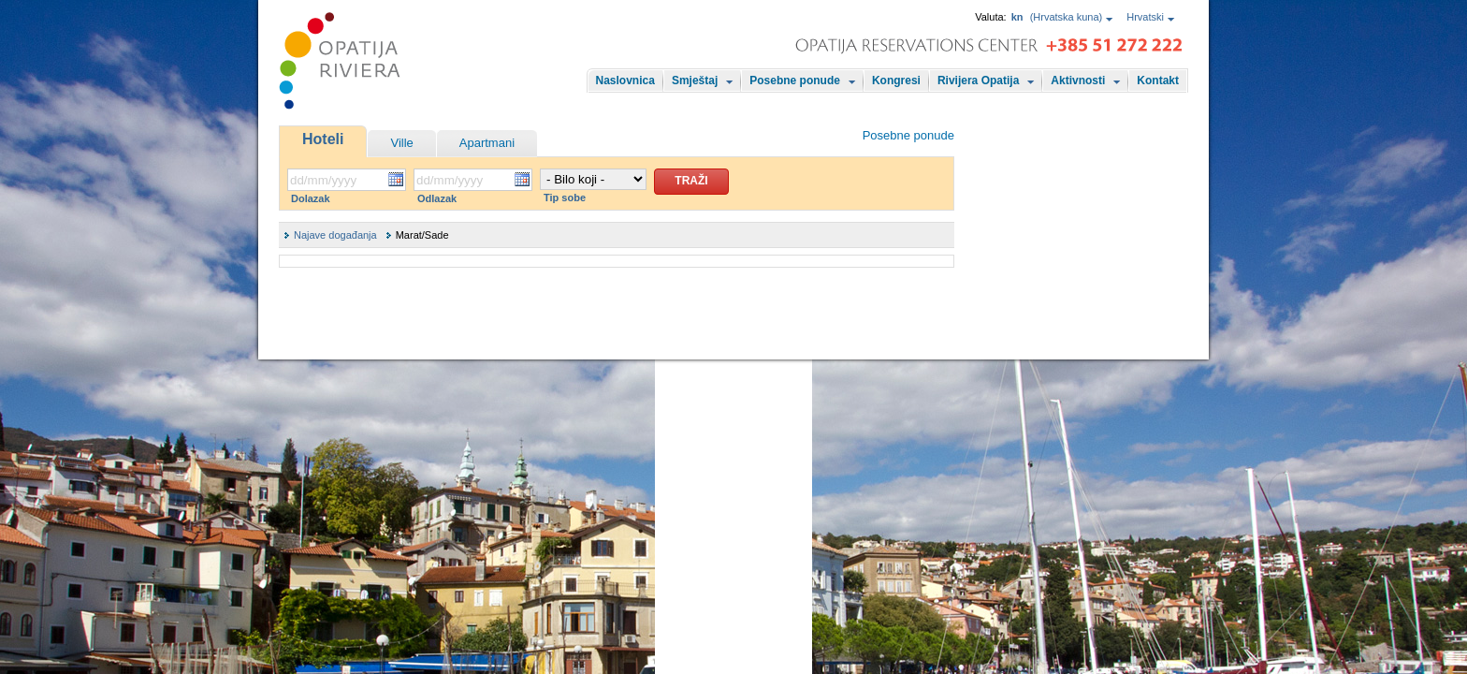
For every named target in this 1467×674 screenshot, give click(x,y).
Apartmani (487, 143)
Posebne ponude (794, 80)
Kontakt (1158, 80)
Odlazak (437, 198)
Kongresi (896, 80)
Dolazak (310, 198)
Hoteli (322, 139)
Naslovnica (625, 80)
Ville (401, 143)
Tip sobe (565, 197)
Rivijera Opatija (978, 80)
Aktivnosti (1078, 80)
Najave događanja (335, 235)
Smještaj (695, 80)
